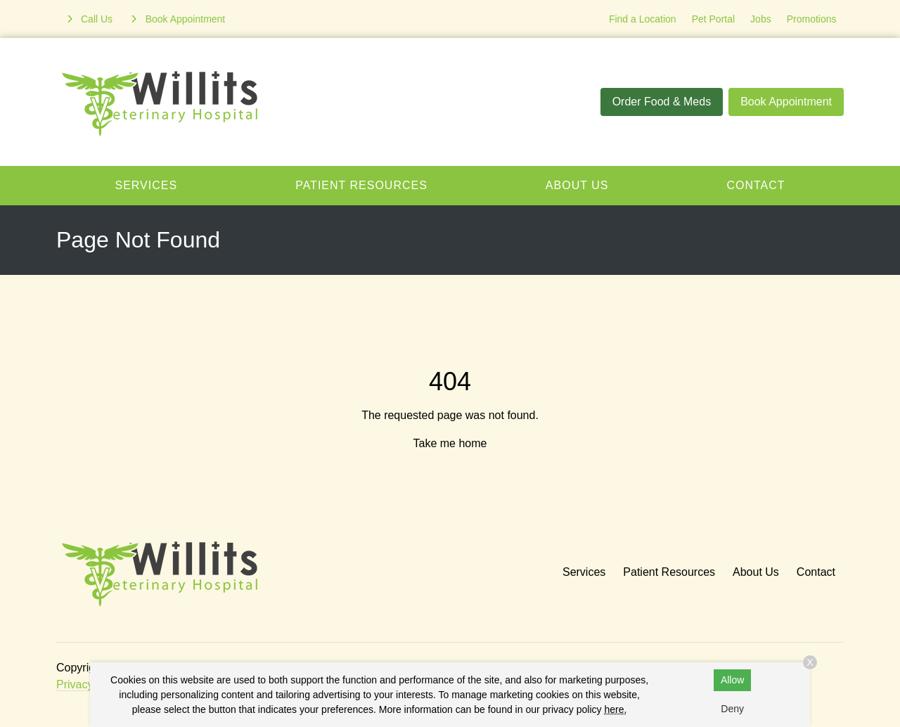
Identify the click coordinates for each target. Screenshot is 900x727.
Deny (732, 708)
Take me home (450, 443)
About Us (577, 185)
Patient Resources (361, 185)
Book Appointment (786, 102)
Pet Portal (713, 19)
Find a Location (642, 19)
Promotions (812, 19)
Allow (732, 680)
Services (146, 185)
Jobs (760, 19)
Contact (755, 185)
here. (615, 709)
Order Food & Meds (662, 102)
